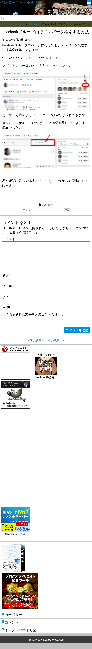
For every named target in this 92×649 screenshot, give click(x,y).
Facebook (34, 24)
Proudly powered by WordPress (45, 645)
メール (8, 292)
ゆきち (32, 39)
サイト (7, 303)
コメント (9, 239)
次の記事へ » (56, 346)
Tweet (26, 210)
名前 (6, 281)
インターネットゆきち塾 (20, 2)
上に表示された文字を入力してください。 (33, 320)
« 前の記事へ (35, 346)
